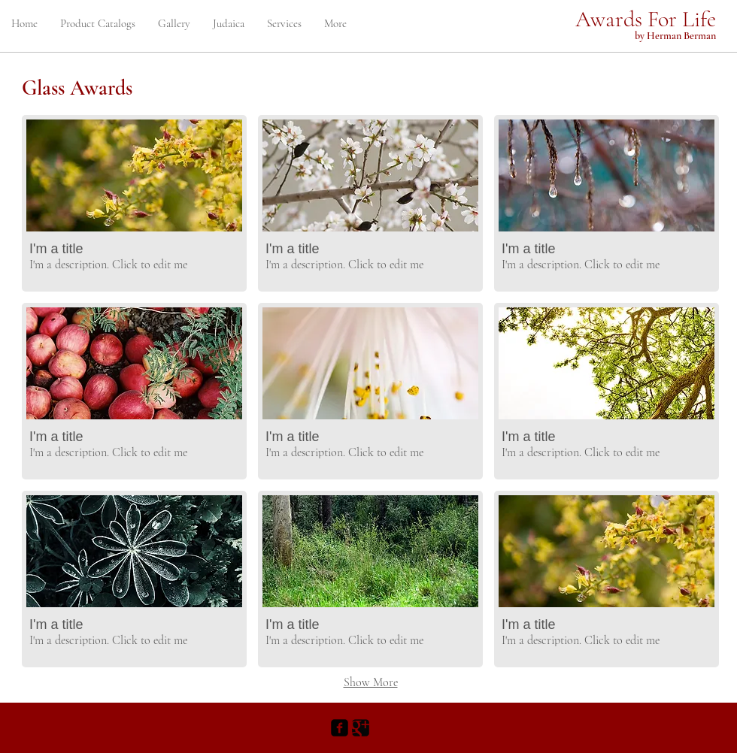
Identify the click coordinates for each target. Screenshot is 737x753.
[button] (134, 203)
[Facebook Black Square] (339, 727)
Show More (371, 682)
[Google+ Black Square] (360, 727)
